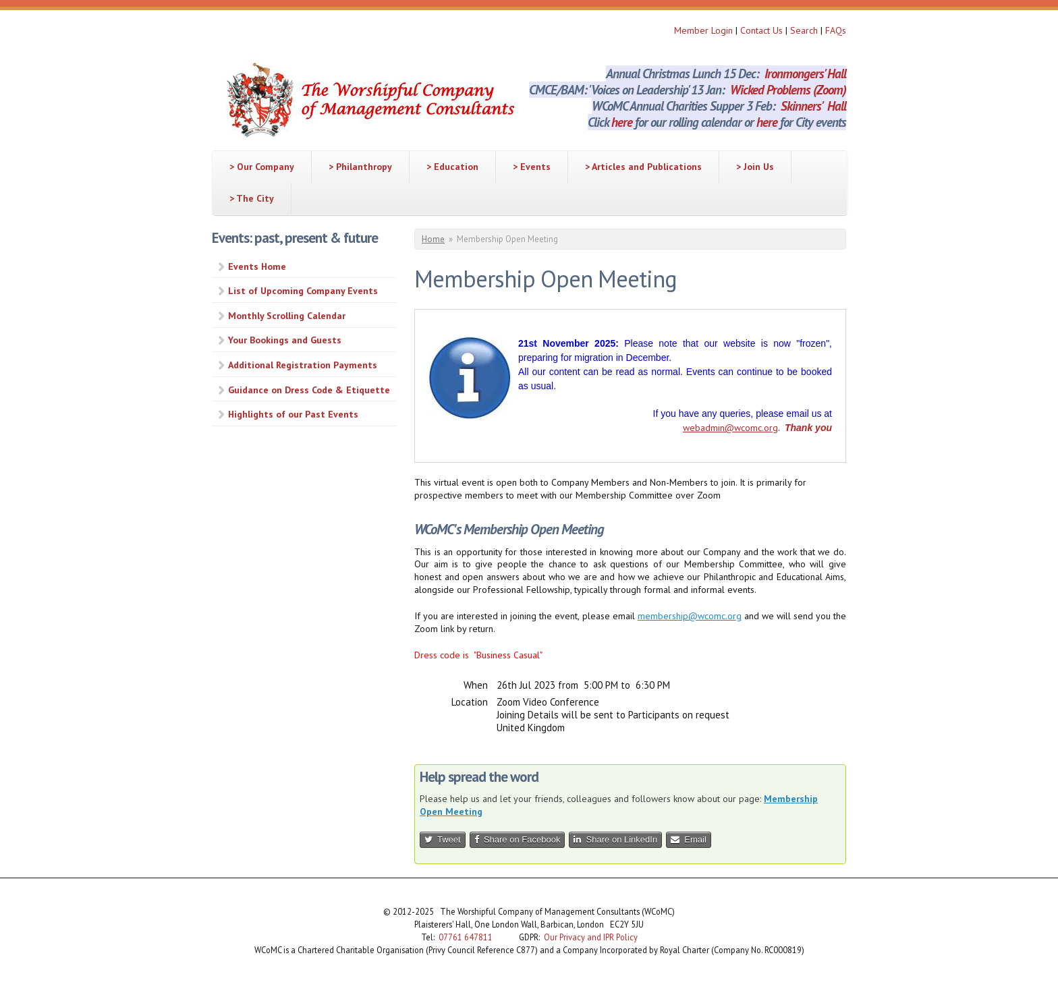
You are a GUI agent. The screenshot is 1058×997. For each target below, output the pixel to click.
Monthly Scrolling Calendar (286, 316)
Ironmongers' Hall (805, 73)
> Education (452, 167)
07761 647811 (466, 937)
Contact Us (762, 30)
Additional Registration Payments (302, 365)
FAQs (835, 30)
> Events (532, 167)
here (621, 122)
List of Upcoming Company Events (303, 291)
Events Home (257, 266)
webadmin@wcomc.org (730, 428)
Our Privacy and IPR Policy (591, 937)
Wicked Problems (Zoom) (788, 90)
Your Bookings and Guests (284, 340)
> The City (251, 198)
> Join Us (755, 167)
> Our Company (261, 167)
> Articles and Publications (643, 167)
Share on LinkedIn (615, 839)
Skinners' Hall (813, 106)
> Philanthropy (360, 167)
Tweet (442, 839)
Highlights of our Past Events (293, 414)
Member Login (703, 30)
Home (433, 239)
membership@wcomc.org (690, 616)
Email (688, 839)
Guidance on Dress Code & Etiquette (309, 390)
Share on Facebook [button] (517, 839)
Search (805, 30)
